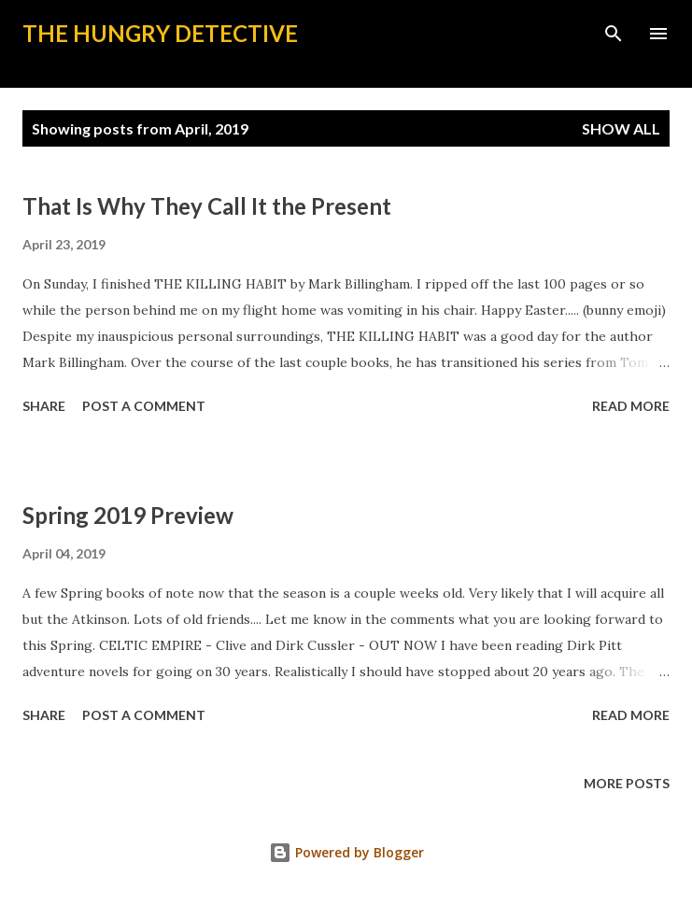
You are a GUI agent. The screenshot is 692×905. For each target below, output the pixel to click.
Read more (631, 406)
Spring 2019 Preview (127, 515)
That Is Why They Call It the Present (206, 205)
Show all (621, 128)
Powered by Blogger (346, 852)
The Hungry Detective (160, 33)
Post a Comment (143, 406)
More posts (627, 783)
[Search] (613, 33)
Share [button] (43, 406)
